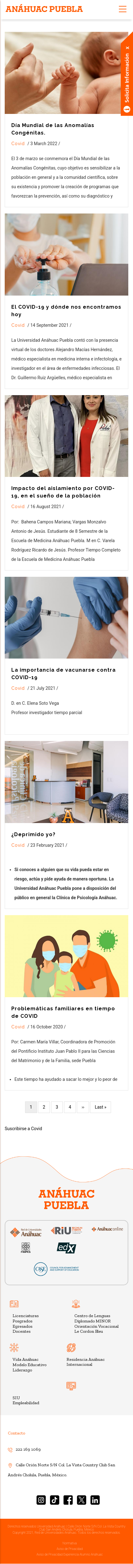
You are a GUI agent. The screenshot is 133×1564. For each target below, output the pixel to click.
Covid (18, 143)
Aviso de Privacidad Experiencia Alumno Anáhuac (69, 1554)
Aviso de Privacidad (69, 1549)
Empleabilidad (26, 1402)
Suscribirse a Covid (23, 1128)
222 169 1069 (24, 1449)
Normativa (69, 1543)
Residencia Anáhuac (85, 1359)
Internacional (79, 1364)
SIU (16, 1397)
